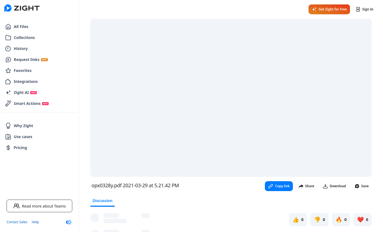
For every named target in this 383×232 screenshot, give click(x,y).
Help (35, 222)
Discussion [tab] (102, 200)
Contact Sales (17, 222)
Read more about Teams (39, 206)
